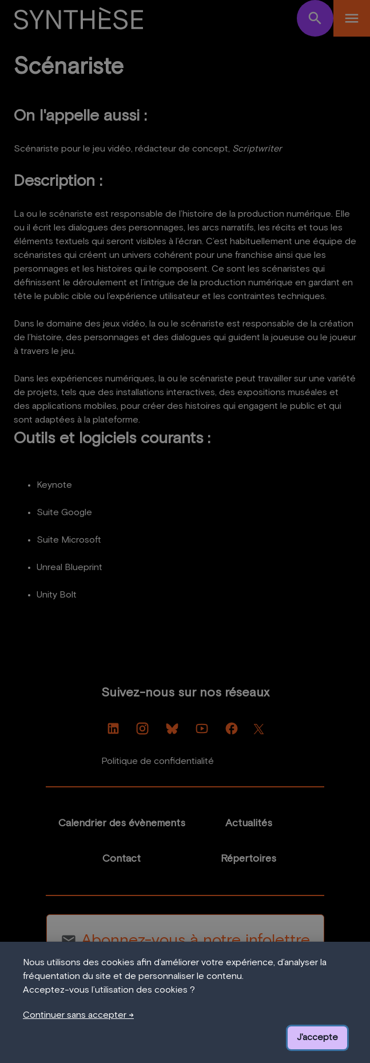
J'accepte (317, 1037)
